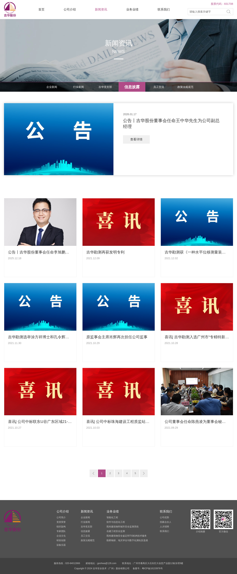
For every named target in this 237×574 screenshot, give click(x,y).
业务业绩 (132, 9)
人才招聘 (164, 526)
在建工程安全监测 (116, 531)
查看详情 (136, 139)
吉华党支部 (105, 86)
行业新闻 (78, 86)
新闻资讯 (101, 9)
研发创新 (61, 540)
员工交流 (158, 86)
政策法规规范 (185, 86)
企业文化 (61, 536)
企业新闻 (51, 86)
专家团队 (61, 531)
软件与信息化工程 (116, 522)
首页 (41, 9)
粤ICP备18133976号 (152, 568)
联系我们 (164, 9)
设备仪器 (61, 545)
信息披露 (132, 87)
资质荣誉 (61, 522)
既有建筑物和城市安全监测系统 (123, 526)
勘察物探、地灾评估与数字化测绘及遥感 (127, 540)
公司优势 (164, 517)
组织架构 (61, 526)
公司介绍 (70, 9)
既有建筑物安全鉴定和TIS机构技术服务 (127, 536)
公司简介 (61, 517)
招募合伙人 (165, 522)
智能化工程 (112, 517)
